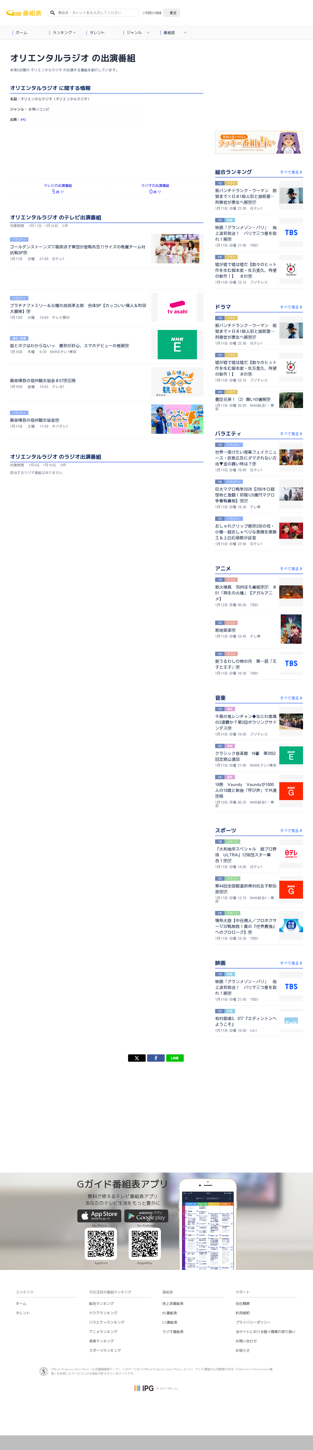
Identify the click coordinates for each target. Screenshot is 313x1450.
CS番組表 (169, 1322)
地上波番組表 (172, 1303)
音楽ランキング (101, 1341)
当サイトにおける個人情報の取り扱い (265, 1331)
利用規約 (243, 1312)
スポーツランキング (105, 1350)
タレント (95, 32)
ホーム (20, 32)
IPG (23, 119)
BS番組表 (169, 1312)
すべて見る (291, 172)
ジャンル (136, 32)
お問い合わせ (246, 1341)
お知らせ (243, 1350)
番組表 (173, 32)
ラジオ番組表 (172, 1331)
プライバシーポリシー (253, 1322)
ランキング (62, 32)
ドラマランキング (103, 1312)
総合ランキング (101, 1303)
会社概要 (243, 1303)
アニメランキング (103, 1331)
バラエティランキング (106, 1322)
